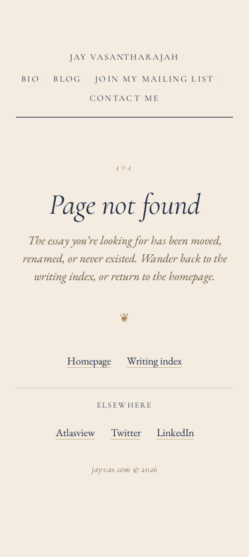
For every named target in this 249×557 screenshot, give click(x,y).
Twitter (126, 432)
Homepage (89, 361)
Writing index (154, 361)
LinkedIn (175, 432)
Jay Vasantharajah (124, 57)
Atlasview (75, 432)
